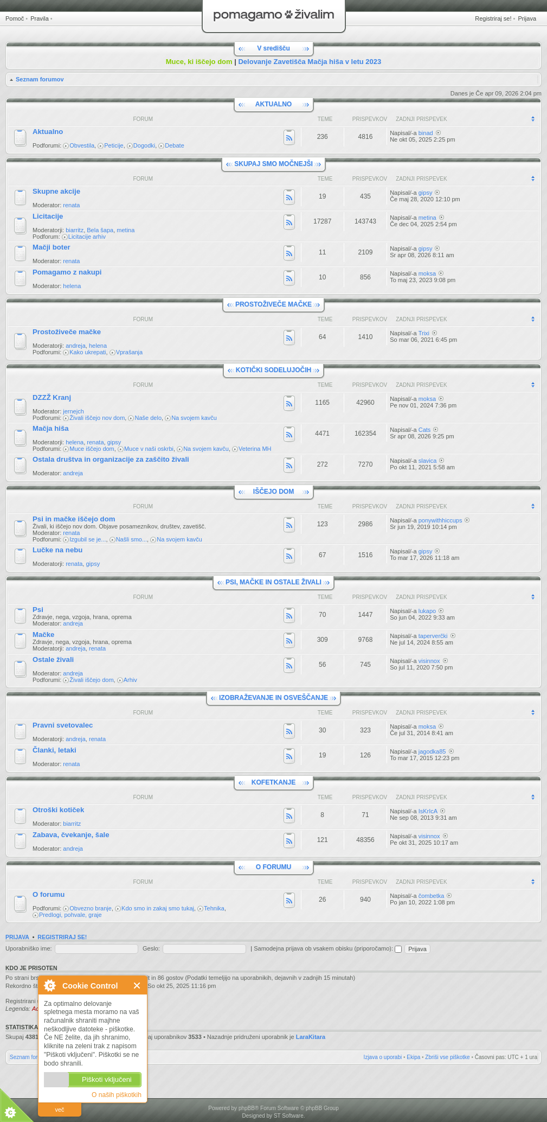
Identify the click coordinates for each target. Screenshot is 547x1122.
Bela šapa (100, 230)
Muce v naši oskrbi (148, 448)
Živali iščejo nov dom (97, 418)
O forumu (49, 894)
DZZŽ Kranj (52, 397)
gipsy (426, 192)
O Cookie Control (49, 985)
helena (72, 286)
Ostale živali (53, 659)
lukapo (427, 611)
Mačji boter (51, 247)
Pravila (39, 18)
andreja (76, 345)
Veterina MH (255, 448)
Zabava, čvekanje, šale (71, 835)
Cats (425, 429)
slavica (428, 460)
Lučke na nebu (57, 550)
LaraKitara (310, 1037)
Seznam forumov (40, 79)
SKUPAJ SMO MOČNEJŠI (273, 164)
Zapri (137, 985)
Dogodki (144, 145)
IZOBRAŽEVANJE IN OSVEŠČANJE (273, 698)
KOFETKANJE (273, 782)
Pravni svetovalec (63, 725)
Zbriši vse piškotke (447, 1057)
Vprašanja (129, 352)
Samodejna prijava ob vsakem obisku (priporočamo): (328, 948)
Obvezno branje (90, 908)
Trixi (424, 333)
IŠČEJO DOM (273, 491)
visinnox (429, 661)
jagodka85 (432, 751)
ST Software (289, 1116)
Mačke (43, 634)
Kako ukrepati (87, 352)
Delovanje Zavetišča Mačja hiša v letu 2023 (309, 62)
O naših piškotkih (116, 1095)
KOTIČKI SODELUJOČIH (273, 370)
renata (71, 205)
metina (125, 230)
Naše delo (148, 418)
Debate (174, 145)
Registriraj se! (493, 18)
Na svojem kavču (194, 418)
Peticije (113, 145)
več (59, 1109)
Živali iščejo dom (91, 680)
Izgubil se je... (87, 539)
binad (426, 133)
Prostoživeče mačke (67, 332)
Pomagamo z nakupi (67, 272)
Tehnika (214, 908)
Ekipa (413, 1057)
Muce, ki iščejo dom (199, 62)
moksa (427, 273)
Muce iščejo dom (91, 448)
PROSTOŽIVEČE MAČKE (273, 304)
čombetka (432, 895)
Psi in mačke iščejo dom (74, 519)
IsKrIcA (428, 811)
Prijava (527, 18)
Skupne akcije (56, 191)
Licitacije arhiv (87, 236)
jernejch (73, 411)
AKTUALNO (273, 104)
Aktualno (48, 131)
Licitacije (48, 216)
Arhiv (130, 680)
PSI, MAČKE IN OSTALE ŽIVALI (273, 582)
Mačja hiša (51, 428)
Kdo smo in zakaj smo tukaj (157, 908)
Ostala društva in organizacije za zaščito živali (111, 459)
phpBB (247, 1108)
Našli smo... (131, 539)
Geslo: (151, 948)
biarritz (74, 230)
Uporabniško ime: (28, 948)
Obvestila (81, 145)
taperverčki (433, 636)
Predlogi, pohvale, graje (70, 914)
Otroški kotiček (58, 810)
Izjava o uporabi (383, 1057)
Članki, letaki (54, 750)
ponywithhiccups (440, 520)
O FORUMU (273, 867)
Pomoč (14, 18)
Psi (38, 609)
